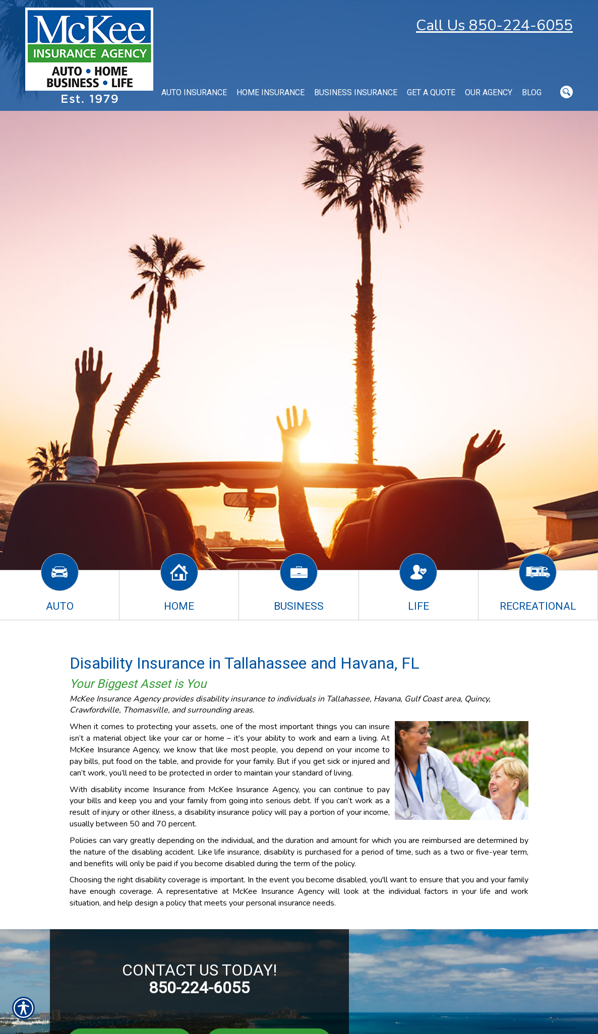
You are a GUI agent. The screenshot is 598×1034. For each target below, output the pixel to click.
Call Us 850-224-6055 (494, 25)
